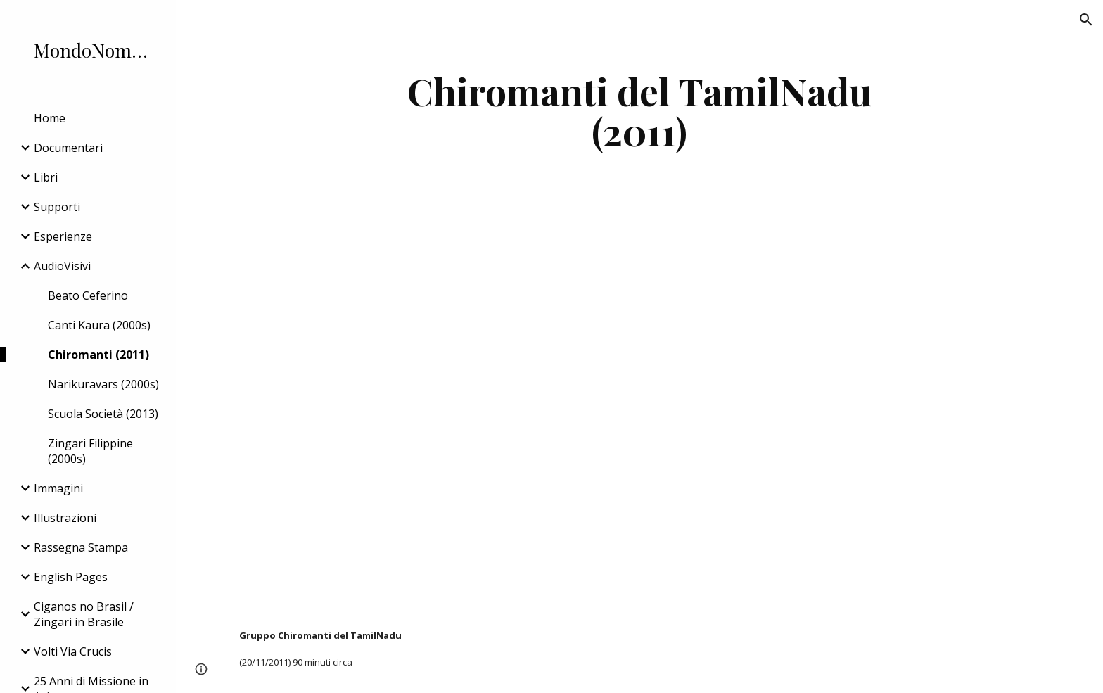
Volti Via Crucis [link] (73, 651)
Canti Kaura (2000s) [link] (99, 325)
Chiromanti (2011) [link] (98, 354)
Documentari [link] (68, 147)
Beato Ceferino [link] (88, 295)
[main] (639, 110)
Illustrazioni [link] (65, 518)
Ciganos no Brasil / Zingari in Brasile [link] (84, 614)
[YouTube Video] (466, 413)
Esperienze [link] (63, 236)
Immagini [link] (58, 488)
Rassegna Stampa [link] (81, 547)
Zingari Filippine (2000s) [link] (90, 450)
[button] (1086, 20)
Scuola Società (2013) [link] (103, 413)
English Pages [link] (71, 577)
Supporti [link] (57, 207)
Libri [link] (46, 177)
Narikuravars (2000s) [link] (103, 384)
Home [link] (49, 118)
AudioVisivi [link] (62, 266)
